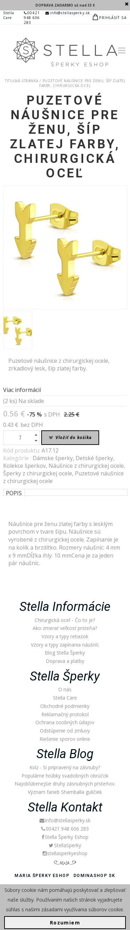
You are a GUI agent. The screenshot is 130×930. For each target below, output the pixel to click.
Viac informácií (22, 390)
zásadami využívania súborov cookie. (82, 909)
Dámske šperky (53, 458)
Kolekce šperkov (24, 466)
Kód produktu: (22, 450)
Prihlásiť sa (112, 17)
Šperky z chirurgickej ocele (37, 473)
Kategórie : (18, 458)
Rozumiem (65, 922)
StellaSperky (65, 845)
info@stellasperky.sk (67, 12)
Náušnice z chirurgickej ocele (86, 466)
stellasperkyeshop (65, 853)
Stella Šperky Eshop (65, 837)
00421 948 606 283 (32, 17)
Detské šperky (94, 458)
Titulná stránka (21, 80)
